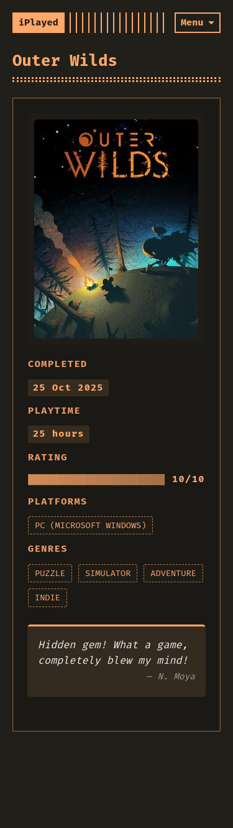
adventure (173, 573)
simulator (107, 573)
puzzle (50, 573)
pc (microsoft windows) (90, 525)
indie (47, 597)
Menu (192, 22)
